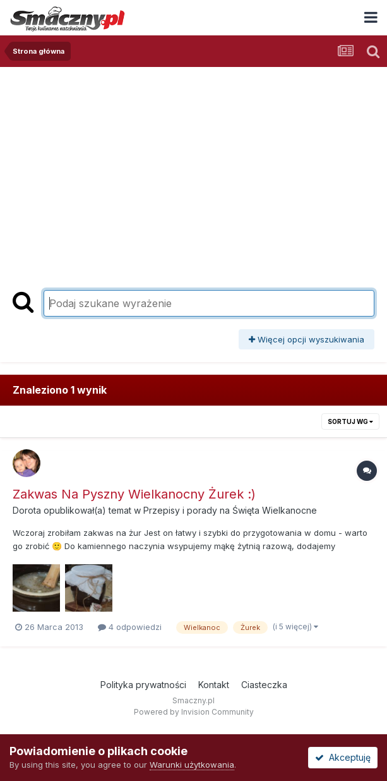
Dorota (27, 510)
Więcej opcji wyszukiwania (306, 339)
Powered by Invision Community (194, 712)
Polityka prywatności (143, 684)
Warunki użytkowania (192, 765)
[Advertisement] (193, 161)
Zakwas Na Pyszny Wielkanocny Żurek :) (134, 494)
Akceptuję (343, 757)
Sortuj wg (350, 421)
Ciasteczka (264, 684)
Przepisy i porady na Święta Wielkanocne (230, 510)
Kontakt (213, 684)
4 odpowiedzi (130, 627)
